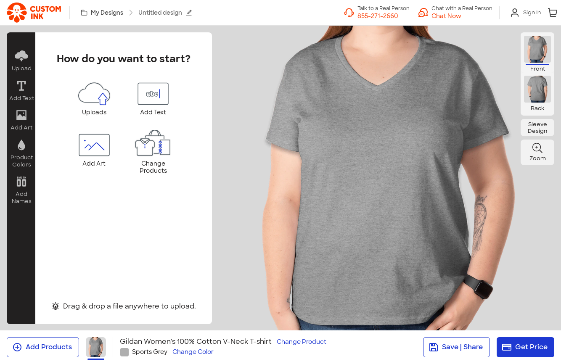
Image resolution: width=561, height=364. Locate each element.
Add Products (42, 347)
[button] (21, 61)
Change (301, 342)
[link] (34, 13)
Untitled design (165, 12)
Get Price (525, 347)
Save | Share (456, 347)
